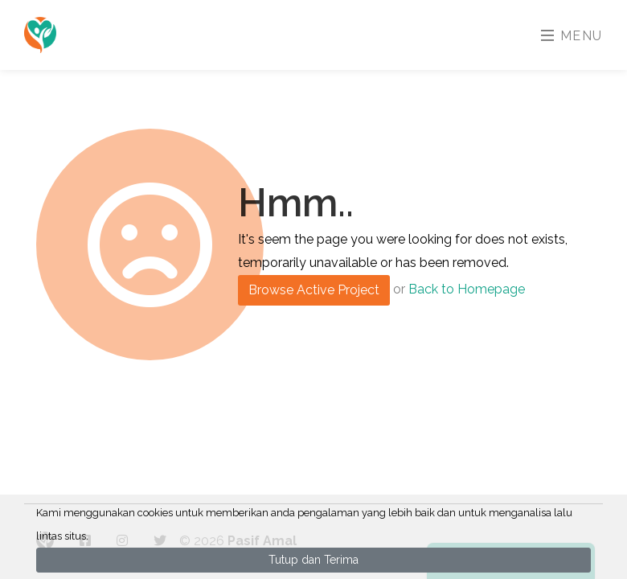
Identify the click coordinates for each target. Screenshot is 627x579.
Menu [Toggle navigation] (572, 35)
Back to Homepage (466, 289)
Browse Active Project (313, 290)
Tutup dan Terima (313, 559)
